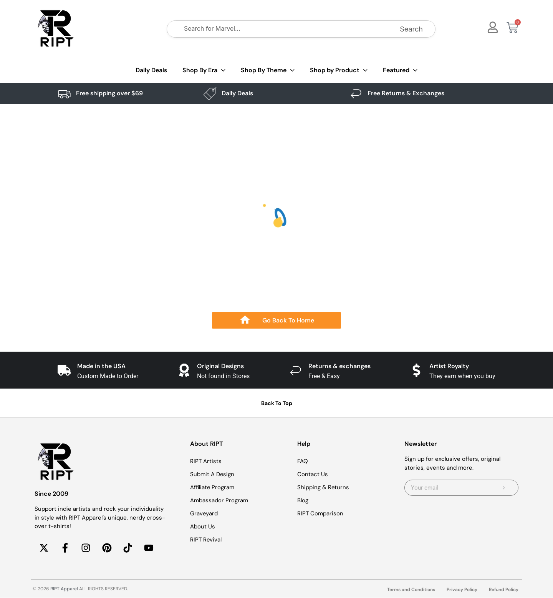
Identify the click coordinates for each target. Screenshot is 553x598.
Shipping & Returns (323, 487)
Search (411, 29)
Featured (400, 70)
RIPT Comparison (320, 513)
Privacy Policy (462, 590)
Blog (302, 500)
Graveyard (204, 513)
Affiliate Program (212, 487)
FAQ (302, 461)
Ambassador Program (219, 500)
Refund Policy (503, 590)
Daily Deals (151, 70)
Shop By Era (203, 70)
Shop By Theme (268, 70)
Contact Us (312, 474)
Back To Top (276, 403)
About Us (202, 526)
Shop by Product (339, 70)
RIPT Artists (206, 461)
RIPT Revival (206, 539)
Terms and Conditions (411, 590)
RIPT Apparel (64, 589)
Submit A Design (212, 474)
